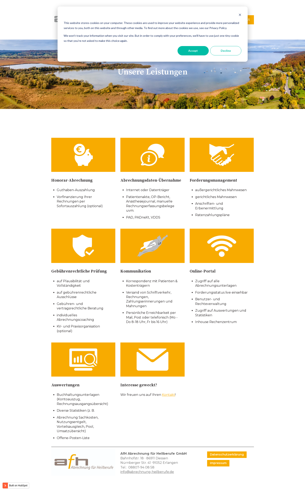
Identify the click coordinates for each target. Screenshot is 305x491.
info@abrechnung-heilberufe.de (147, 472)
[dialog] (153, 34)
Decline (226, 50)
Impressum (218, 463)
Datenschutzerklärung (227, 454)
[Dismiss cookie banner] (240, 15)
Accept (193, 50)
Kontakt (168, 395)
